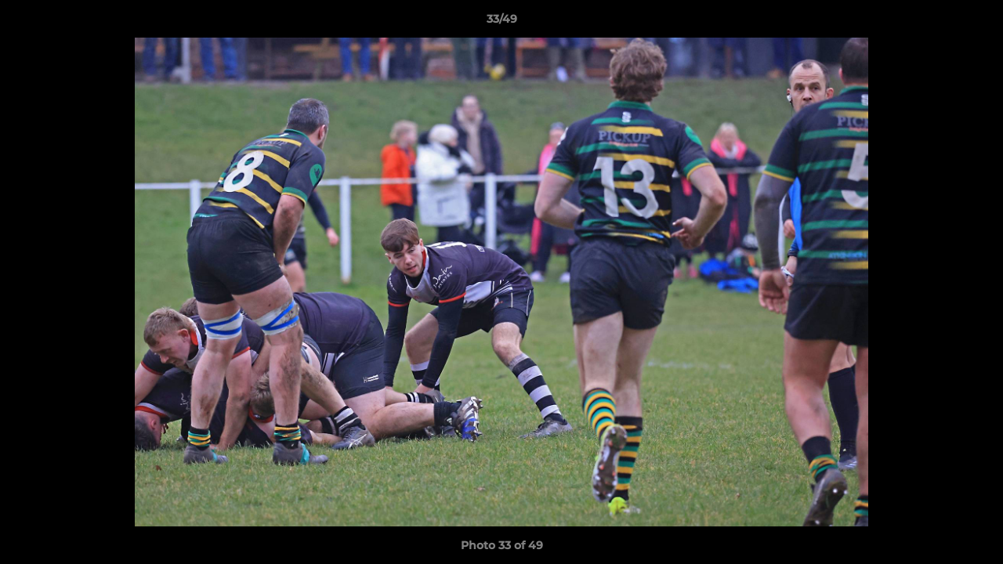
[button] (974, 23)
